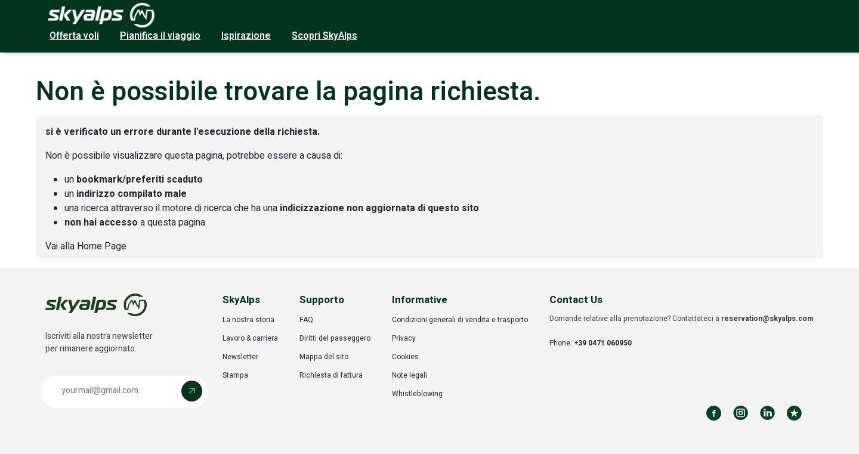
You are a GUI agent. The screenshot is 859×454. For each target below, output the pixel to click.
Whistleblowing (417, 393)
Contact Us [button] (575, 299)
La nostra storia (248, 319)
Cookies (405, 356)
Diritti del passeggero (334, 338)
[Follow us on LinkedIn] (767, 413)
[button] (124, 391)
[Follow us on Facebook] (713, 413)
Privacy (404, 338)
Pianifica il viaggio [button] (160, 36)
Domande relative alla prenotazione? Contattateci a (681, 318)
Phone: (590, 343)
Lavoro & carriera (250, 338)
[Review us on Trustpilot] (794, 413)
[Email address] (113, 391)
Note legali (409, 375)
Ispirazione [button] (246, 36)
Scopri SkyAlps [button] (324, 36)
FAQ (306, 319)
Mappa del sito (323, 356)
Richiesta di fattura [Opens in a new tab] (331, 375)
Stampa (235, 375)
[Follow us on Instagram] (740, 413)
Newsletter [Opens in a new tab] (240, 356)
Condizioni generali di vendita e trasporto (460, 319)
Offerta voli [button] (74, 36)
